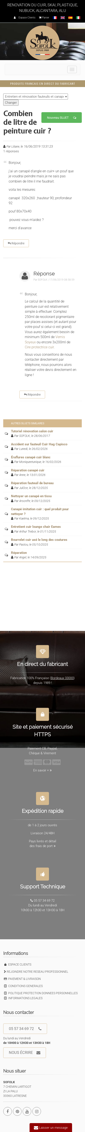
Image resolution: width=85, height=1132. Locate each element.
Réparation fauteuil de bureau (32, 483)
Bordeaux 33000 (62, 676)
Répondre (16, 243)
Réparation (19, 553)
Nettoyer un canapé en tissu (31, 496)
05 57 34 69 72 (25, 1029)
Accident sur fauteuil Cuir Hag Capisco (39, 444)
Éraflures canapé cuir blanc (30, 457)
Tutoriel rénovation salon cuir (32, 431)
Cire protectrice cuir (39, 347)
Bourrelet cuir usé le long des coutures (39, 540)
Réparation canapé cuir (27, 470)
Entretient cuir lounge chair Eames (36, 527)
